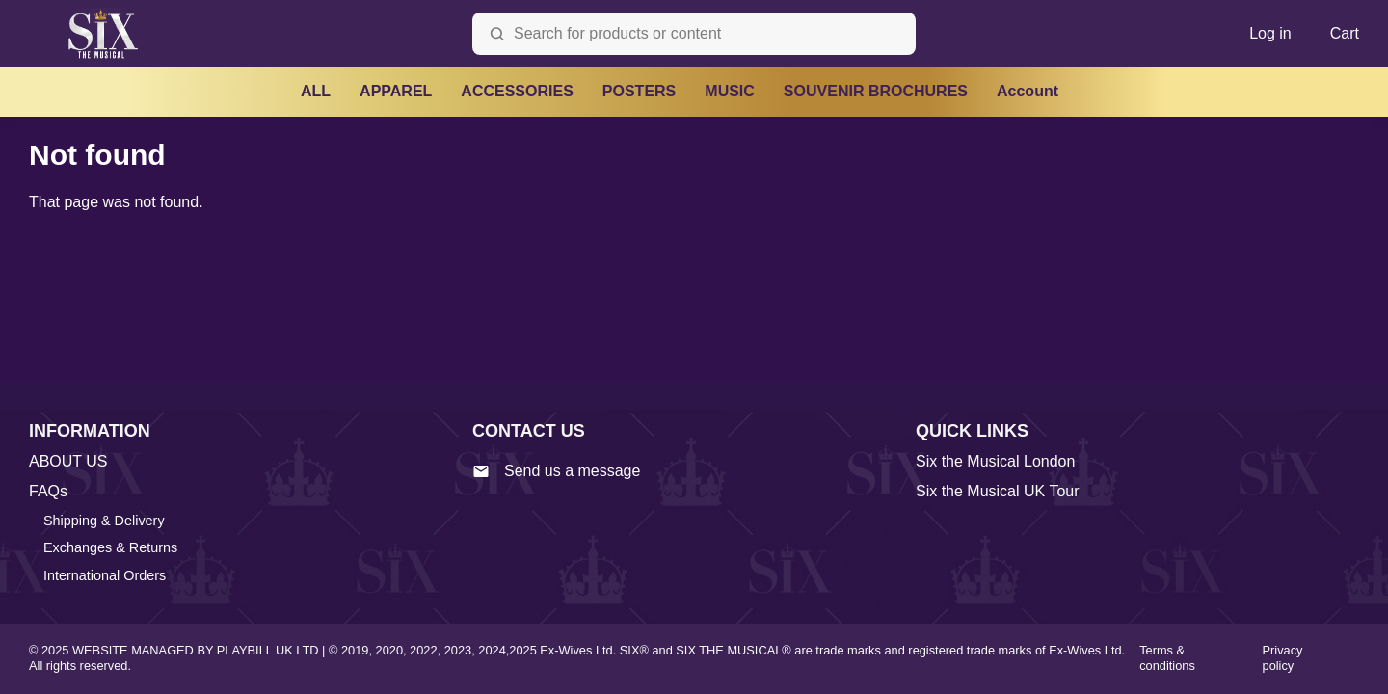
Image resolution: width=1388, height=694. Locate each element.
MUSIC (730, 91)
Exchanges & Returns (110, 547)
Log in (1270, 33)
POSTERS (639, 91)
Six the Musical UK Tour (998, 491)
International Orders (104, 575)
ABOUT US (68, 461)
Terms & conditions (1167, 658)
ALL (316, 91)
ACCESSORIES (517, 91)
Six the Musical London (995, 461)
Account (1027, 91)
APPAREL (396, 91)
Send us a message (556, 471)
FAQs (48, 491)
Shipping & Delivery (104, 520)
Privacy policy (1283, 658)
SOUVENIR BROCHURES (876, 91)
